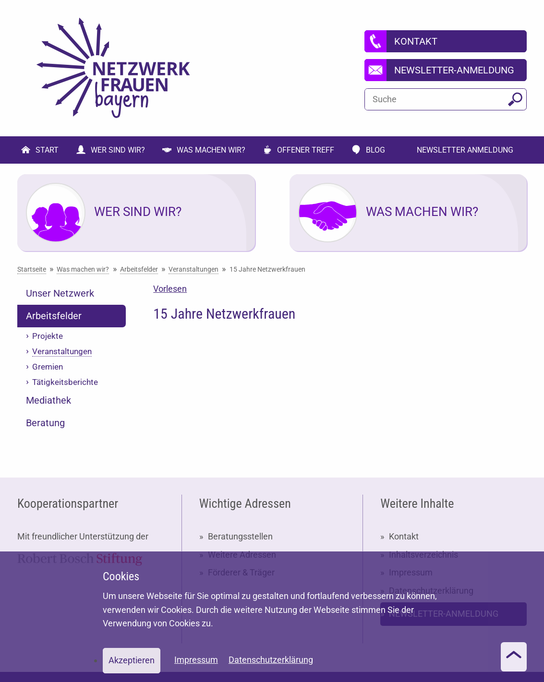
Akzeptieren (132, 660)
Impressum (196, 660)
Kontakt (404, 536)
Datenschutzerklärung (271, 660)
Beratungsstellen (240, 536)
